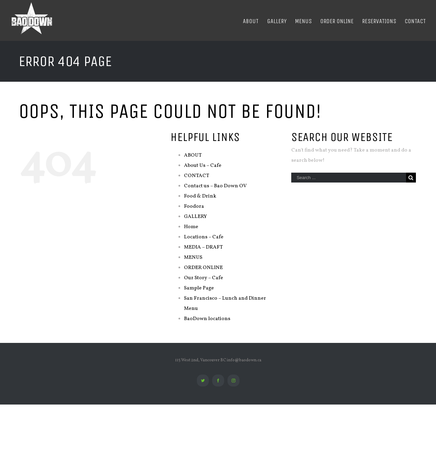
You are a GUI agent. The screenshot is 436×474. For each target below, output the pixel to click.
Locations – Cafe (203, 237)
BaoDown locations (207, 318)
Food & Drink (200, 196)
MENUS (193, 257)
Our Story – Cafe (203, 278)
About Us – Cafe (202, 165)
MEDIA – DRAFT (203, 247)
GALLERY (195, 216)
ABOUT (193, 155)
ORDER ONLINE (203, 267)
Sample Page (199, 288)
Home (191, 227)
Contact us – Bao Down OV (215, 186)
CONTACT (196, 175)
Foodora (194, 206)
